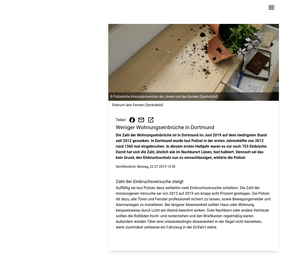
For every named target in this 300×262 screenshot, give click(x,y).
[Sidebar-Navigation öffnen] (271, 8)
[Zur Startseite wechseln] (36, 8)
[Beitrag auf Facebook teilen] (132, 120)
